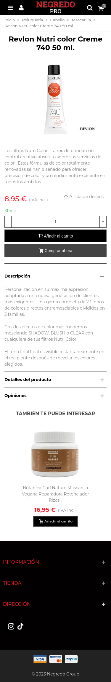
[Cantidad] (55, 222)
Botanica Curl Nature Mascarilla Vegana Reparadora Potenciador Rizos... (55, 494)
